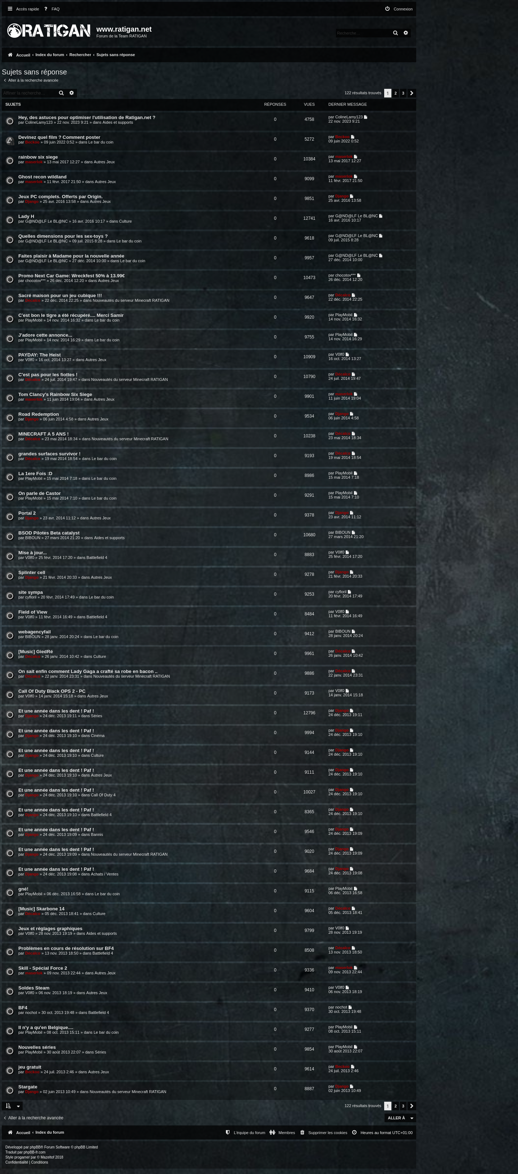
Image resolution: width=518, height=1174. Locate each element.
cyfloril (30, 597)
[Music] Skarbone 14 (41, 908)
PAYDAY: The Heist (39, 355)
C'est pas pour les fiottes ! (47, 374)
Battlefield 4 (97, 557)
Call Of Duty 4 (103, 795)
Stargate (27, 1086)
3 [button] (403, 93)
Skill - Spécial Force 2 (42, 968)
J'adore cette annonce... (45, 335)
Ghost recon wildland (42, 176)
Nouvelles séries (37, 1047)
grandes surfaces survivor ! (49, 453)
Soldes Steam (34, 988)
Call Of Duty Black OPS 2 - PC (52, 691)
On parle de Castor (39, 493)
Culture (125, 221)
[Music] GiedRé (35, 651)
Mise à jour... (32, 552)
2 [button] (396, 93)
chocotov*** (35, 280)
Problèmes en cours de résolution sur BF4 (66, 948)
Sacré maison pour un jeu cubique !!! (60, 295)
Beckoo (32, 142)
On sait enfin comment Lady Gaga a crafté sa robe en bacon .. (88, 671)
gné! (23, 889)
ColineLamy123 (39, 122)
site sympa (30, 592)
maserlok (33, 162)
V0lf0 (29, 360)
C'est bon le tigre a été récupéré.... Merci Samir (71, 315)
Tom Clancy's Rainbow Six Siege (55, 394)
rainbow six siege (38, 157)
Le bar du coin (101, 142)
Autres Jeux (104, 162)
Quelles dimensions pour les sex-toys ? (63, 236)
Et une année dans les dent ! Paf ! (56, 711)
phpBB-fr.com (35, 1152)
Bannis (97, 834)
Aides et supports (118, 122)
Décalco (32, 300)
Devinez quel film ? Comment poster (59, 137)
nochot (31, 1012)
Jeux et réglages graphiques (50, 928)
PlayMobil (33, 320)
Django (31, 201)
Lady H (26, 216)
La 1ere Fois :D (35, 473)
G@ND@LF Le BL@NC (46, 221)
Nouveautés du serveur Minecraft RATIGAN (131, 300)
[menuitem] (50, 9)
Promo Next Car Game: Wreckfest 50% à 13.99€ (71, 275)
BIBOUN (32, 538)
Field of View (32, 612)
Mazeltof (47, 1157)
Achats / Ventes (104, 874)
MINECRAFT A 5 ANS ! (43, 434)
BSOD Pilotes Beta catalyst (48, 533)
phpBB (35, 1147)
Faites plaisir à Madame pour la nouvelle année (71, 256)
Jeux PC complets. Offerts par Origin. (60, 196)
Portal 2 (27, 513)
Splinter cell (31, 572)
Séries (96, 716)
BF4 (22, 1007)
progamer (22, 1157)
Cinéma (98, 735)
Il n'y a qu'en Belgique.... (45, 1027)
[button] (412, 93)
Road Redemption (38, 414)
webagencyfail (34, 631)
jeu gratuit (29, 1067)
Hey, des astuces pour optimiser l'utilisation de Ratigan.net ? (86, 117)
